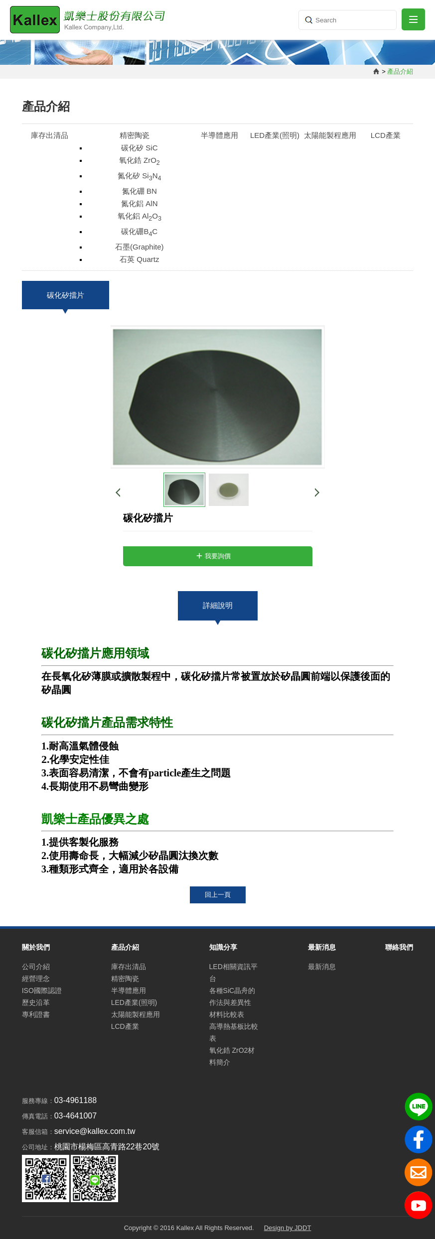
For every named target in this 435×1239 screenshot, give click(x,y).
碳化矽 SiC (139, 147)
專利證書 (36, 1014)
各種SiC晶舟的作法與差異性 (232, 996)
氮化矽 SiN (139, 176)
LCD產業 (386, 135)
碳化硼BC (139, 232)
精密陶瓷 (134, 135)
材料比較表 (226, 1014)
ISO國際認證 (42, 990)
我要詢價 (218, 556)
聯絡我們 (399, 947)
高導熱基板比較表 (233, 1032)
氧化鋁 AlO (139, 217)
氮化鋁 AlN (139, 203)
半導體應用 (219, 135)
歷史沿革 (36, 1002)
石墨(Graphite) (139, 247)
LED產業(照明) (274, 135)
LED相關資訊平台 (233, 973)
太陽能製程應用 (330, 135)
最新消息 (322, 967)
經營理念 (36, 979)
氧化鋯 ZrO (139, 161)
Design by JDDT (287, 1228)
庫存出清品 (49, 135)
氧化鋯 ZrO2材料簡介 (232, 1056)
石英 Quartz (139, 259)
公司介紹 (36, 967)
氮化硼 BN (139, 191)
